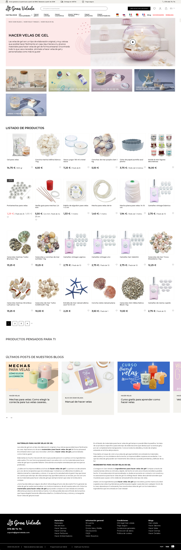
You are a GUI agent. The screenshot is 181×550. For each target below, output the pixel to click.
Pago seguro (122, 526)
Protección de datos (125, 531)
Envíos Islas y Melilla (94, 528)
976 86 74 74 (168, 2)
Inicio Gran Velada (15, 22)
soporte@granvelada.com (18, 532)
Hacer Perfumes (61, 533)
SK (124, 15)
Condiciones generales (126, 528)
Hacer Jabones (60, 528)
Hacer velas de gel (47, 22)
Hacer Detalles (154, 533)
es (172, 9)
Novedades (158, 15)
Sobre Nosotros (92, 536)
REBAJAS (169, 15)
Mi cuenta (90, 523)
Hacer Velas (153, 528)
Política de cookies (124, 533)
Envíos (88, 526)
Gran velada (153, 523)
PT (137, 15)
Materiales (58, 523)
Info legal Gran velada (125, 523)
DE (117, 15)
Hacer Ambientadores (63, 536)
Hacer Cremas (60, 531)
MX (130, 15)
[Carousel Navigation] (93, 428)
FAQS (88, 533)
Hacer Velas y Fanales (31, 22)
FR (144, 15)
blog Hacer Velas (135, 486)
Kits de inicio (59, 526)
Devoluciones (91, 531)
